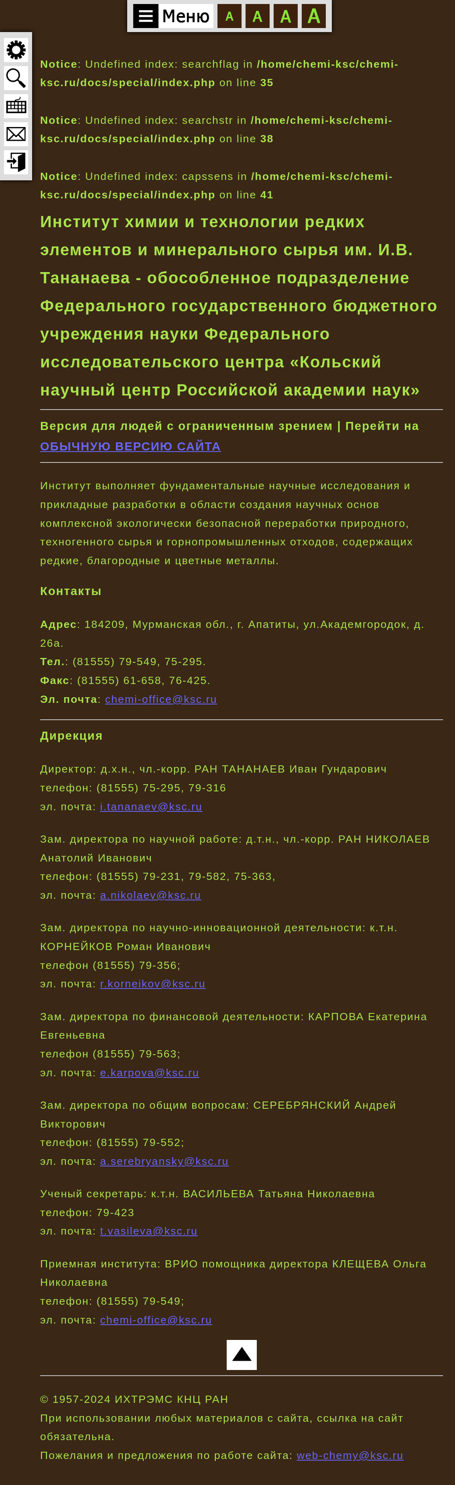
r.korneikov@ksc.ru (153, 984)
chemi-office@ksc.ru (161, 699)
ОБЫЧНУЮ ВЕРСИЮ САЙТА (130, 446)
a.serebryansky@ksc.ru (164, 1161)
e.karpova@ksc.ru (149, 1073)
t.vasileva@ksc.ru (149, 1231)
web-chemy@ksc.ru (350, 1455)
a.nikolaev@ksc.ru (150, 895)
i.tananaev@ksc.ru (151, 807)
